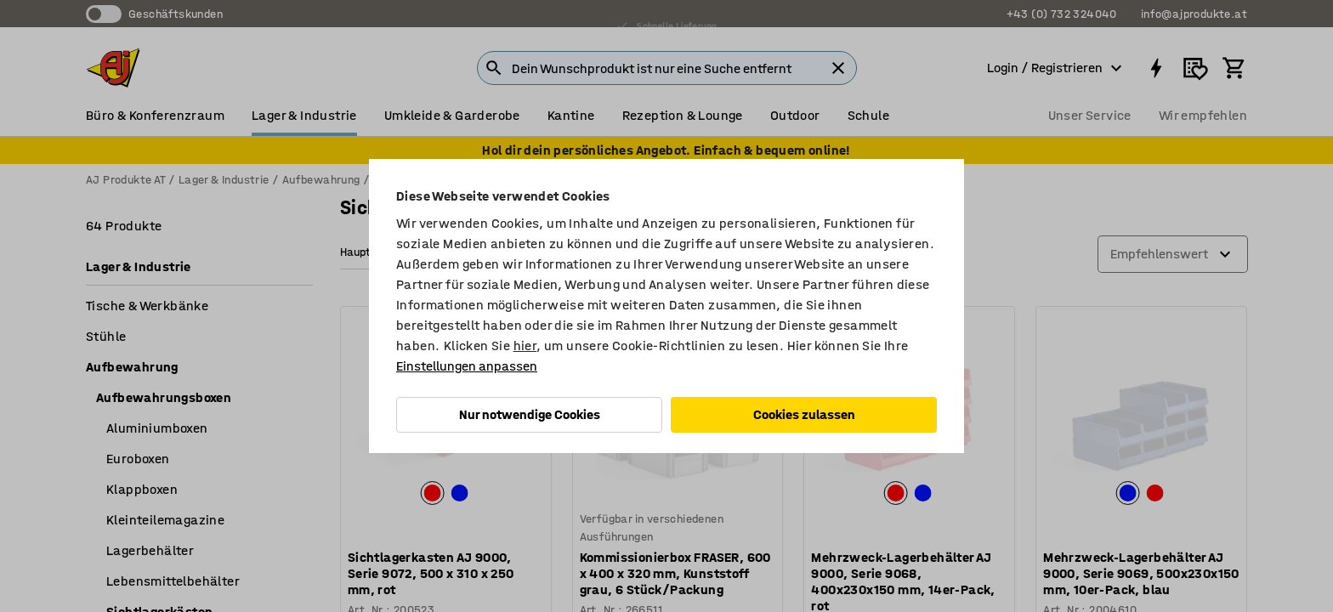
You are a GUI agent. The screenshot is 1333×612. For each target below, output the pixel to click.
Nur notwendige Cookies (529, 414)
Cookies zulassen (804, 414)
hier (525, 345)
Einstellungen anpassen (466, 366)
